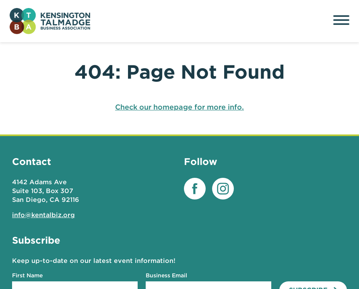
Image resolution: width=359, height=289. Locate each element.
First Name (27, 275)
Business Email (166, 275)
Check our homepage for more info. (179, 107)
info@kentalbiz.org (43, 215)
